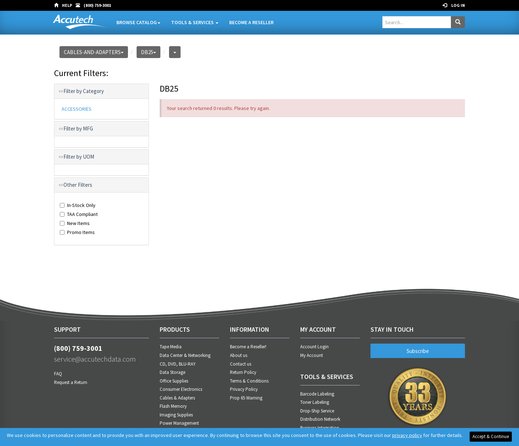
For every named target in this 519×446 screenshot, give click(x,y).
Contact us (240, 364)
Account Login (314, 347)
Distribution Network (320, 419)
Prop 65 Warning (246, 398)
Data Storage (172, 372)
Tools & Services (194, 22)
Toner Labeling (314, 402)
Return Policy (243, 372)
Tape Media (171, 347)
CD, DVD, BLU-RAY (178, 364)
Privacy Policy (244, 389)
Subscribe (418, 351)
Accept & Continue (491, 436)
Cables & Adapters (177, 398)
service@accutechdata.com (95, 358)
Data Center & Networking (185, 355)
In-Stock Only (78, 205)
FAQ (58, 374)
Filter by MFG (76, 128)
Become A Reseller (251, 22)
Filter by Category (82, 91)
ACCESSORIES (77, 109)
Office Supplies (174, 381)
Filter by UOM (77, 156)
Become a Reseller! (248, 347)
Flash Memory (173, 406)
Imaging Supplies (176, 415)
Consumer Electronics (181, 389)
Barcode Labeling (317, 394)
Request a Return (70, 382)
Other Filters (76, 185)
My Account (311, 355)
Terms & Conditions (249, 381)
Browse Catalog (138, 22)
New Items (75, 223)
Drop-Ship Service (317, 411)
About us (238, 355)
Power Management (179, 423)
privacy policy (407, 435)
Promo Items (77, 232)
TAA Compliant (79, 214)
